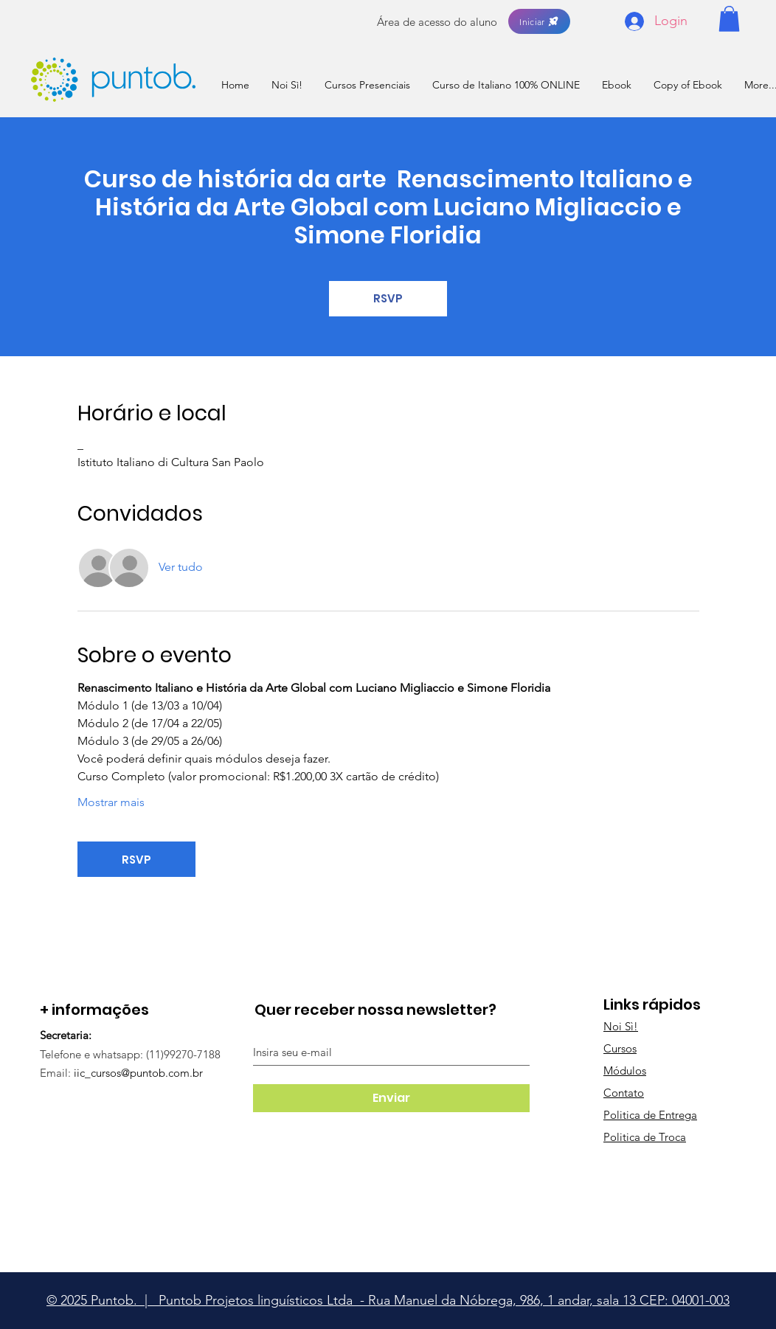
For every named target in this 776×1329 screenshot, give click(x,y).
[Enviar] (391, 1098)
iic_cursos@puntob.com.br (138, 1073)
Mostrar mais (111, 802)
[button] (729, 19)
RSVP (388, 298)
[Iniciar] (539, 21)
